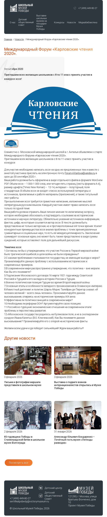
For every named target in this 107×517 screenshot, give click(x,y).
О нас (12, 22)
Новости (71, 22)
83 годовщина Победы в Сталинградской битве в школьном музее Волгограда (24, 439)
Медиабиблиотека (88, 22)
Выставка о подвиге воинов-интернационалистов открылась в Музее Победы (77, 385)
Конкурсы (59, 22)
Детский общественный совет (26, 22)
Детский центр (53, 487)
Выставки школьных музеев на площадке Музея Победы (41, 22)
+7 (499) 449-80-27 (87, 8)
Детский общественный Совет (53, 495)
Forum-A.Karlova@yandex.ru (80, 173)
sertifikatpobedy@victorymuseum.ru (24, 501)
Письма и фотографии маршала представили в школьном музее (22, 384)
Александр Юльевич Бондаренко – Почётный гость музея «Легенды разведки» (74, 439)
